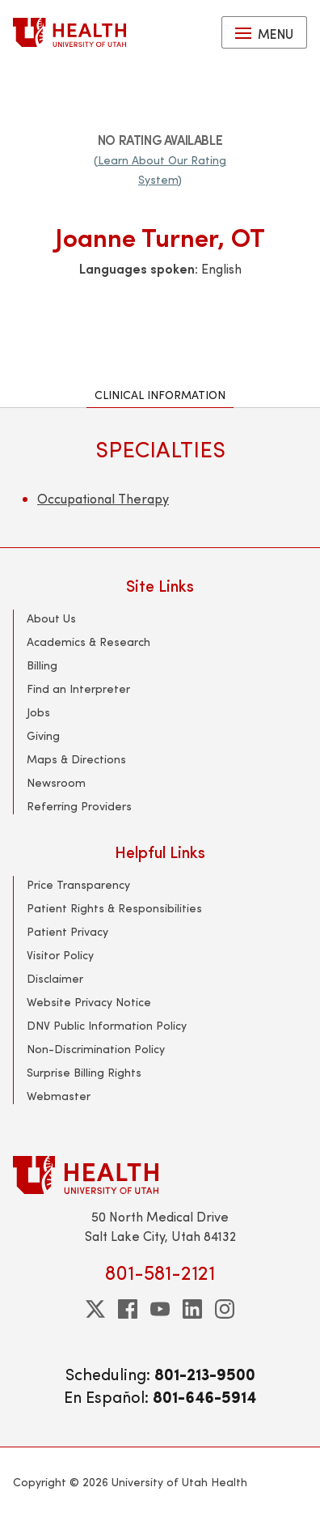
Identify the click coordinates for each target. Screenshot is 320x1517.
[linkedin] (192, 1309)
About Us (51, 618)
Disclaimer (55, 978)
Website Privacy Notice (89, 1001)
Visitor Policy (60, 954)
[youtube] (160, 1309)
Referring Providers (79, 806)
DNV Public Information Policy (107, 1025)
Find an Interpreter (78, 688)
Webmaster (59, 1095)
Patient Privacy (67, 931)
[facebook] (127, 1309)
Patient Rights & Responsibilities (114, 908)
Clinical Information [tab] (160, 394)
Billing (42, 665)
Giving (43, 735)
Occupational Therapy (103, 498)
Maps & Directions (76, 759)
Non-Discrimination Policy (96, 1048)
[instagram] (224, 1309)
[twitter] (95, 1309)
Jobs (38, 712)
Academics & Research (88, 641)
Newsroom (56, 782)
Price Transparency (78, 884)
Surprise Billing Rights (84, 1072)
